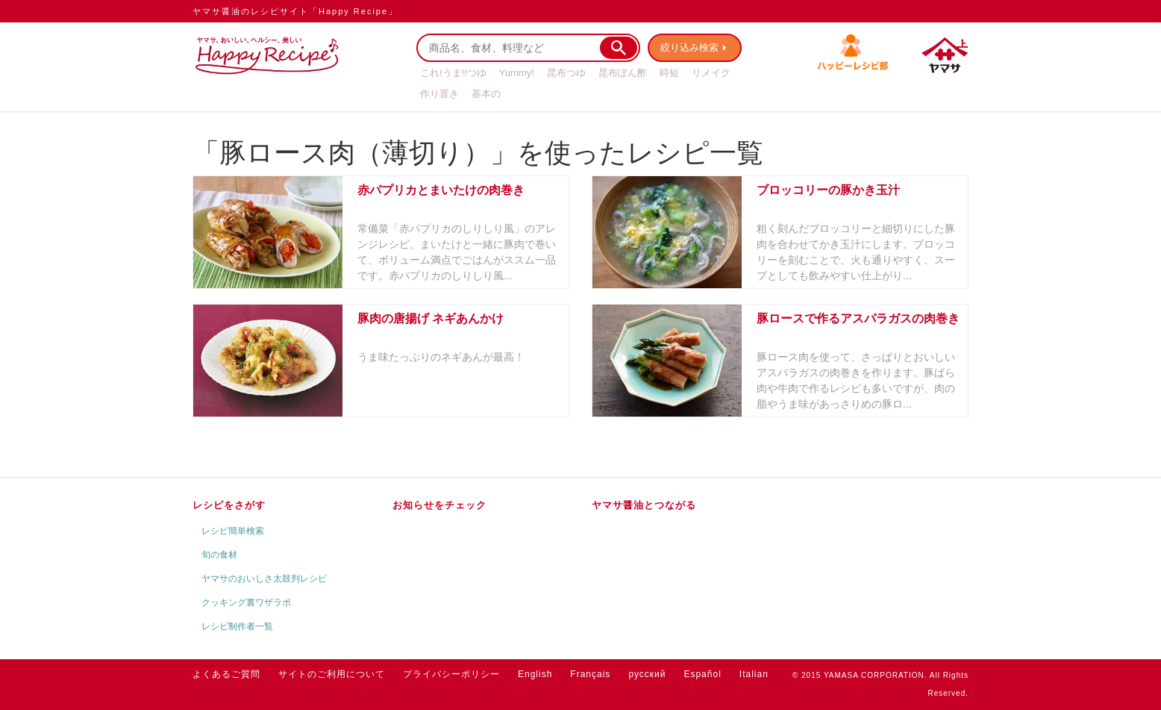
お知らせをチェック (439, 505)
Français (590, 674)
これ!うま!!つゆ (453, 72)
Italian (754, 674)
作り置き (439, 93)
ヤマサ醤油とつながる (644, 505)
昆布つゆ (566, 72)
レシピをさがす (229, 505)
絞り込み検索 (689, 47)
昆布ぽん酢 (622, 72)
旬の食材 (219, 554)
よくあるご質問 (226, 674)
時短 (669, 72)
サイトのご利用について (331, 674)
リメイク (711, 72)
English (535, 674)
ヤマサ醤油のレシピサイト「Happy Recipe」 (295, 11)
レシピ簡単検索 (232, 531)
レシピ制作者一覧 (237, 626)
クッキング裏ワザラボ (246, 602)
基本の (486, 93)
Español (702, 674)
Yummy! (516, 72)
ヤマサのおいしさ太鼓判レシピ (264, 578)
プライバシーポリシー (451, 674)
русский (647, 674)
